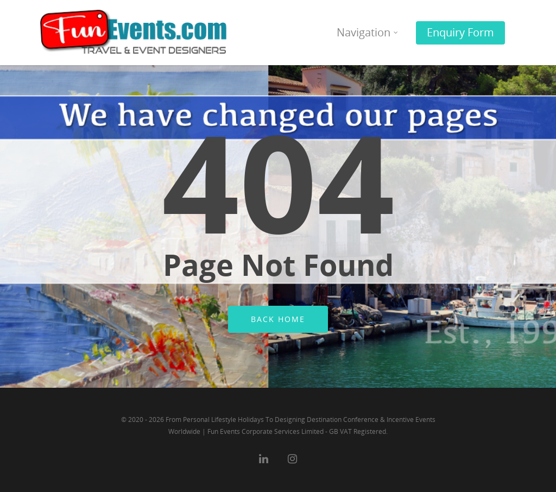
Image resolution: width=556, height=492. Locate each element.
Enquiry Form (460, 32)
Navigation (368, 32)
